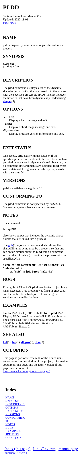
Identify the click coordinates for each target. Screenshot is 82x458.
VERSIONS (13, 415)
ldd (5, 343)
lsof (14, 343)
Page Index (9, 22)
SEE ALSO (12, 435)
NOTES (10, 425)
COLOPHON (13, 439)
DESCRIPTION (15, 405)
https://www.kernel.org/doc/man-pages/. (26, 372)
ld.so (38, 343)
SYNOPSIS (13, 402)
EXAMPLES (13, 432)
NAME (10, 398)
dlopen (7, 102)
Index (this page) (17, 450)
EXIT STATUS (14, 412)
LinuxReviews (44, 450)
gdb (10, 246)
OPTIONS (12, 408)
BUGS (9, 429)
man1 (23, 454)
